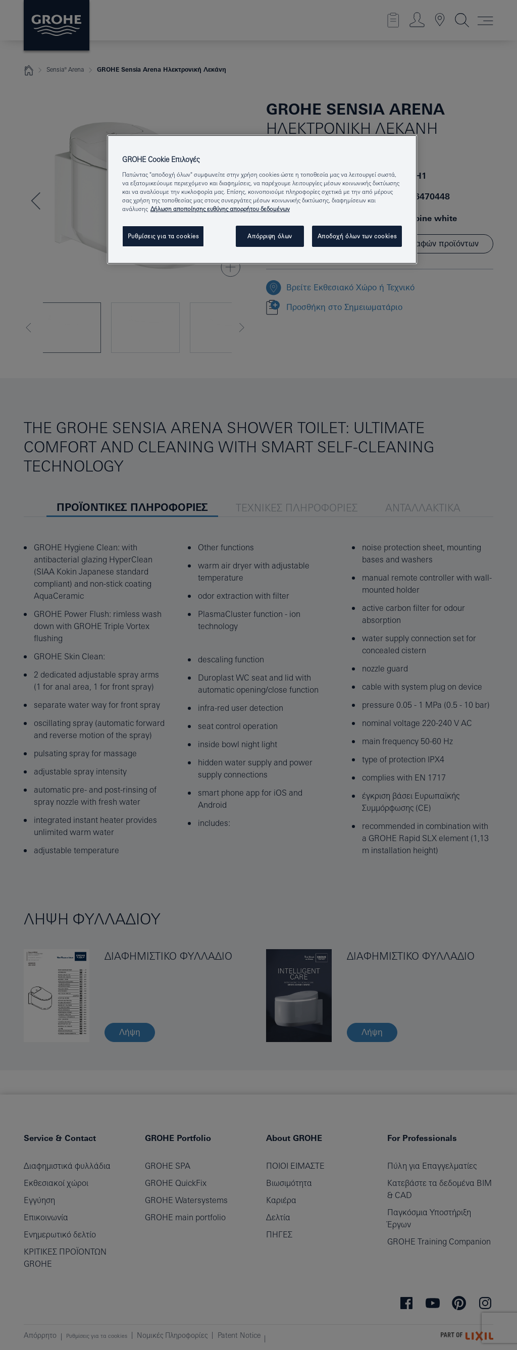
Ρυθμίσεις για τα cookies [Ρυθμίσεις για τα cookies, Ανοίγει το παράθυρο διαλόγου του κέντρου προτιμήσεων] (163, 236)
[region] (262, 199)
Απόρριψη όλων (269, 236)
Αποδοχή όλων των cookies (357, 236)
